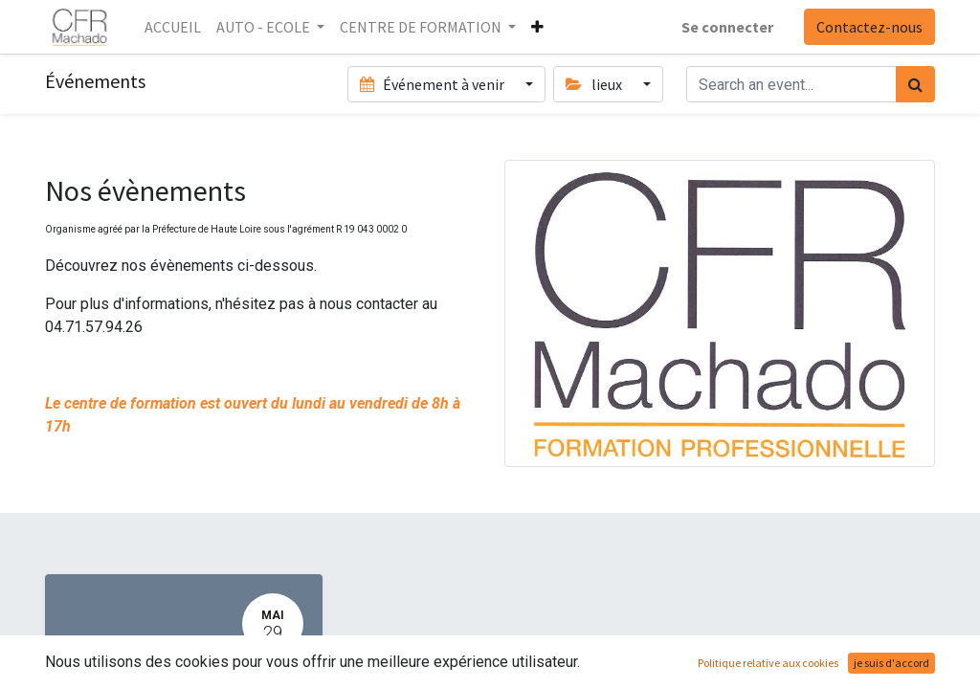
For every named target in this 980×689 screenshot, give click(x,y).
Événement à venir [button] (433, 84)
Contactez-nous (869, 26)
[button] (537, 27)
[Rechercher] (915, 84)
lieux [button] (595, 84)
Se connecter (727, 26)
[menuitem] (173, 27)
